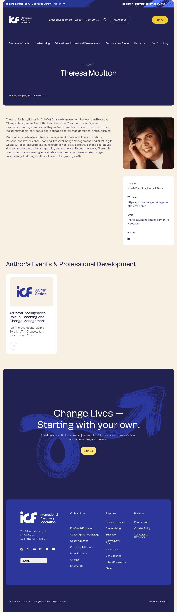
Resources (140, 43)
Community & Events (117, 43)
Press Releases (78, 553)
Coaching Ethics (79, 541)
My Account (120, 19)
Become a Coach (19, 43)
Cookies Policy (142, 528)
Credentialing (42, 43)
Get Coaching (160, 43)
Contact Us (92, 19)
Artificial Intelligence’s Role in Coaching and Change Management (28, 317)
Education (111, 534)
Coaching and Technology (84, 534)
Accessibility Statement (141, 535)
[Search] (105, 20)
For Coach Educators (60, 19)
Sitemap (75, 559)
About (78, 19)
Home (12, 95)
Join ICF (160, 19)
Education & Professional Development (77, 43)
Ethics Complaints (116, 562)
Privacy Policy (141, 522)
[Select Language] (33, 560)
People (22, 95)
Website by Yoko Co (158, 601)
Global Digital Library (81, 547)
